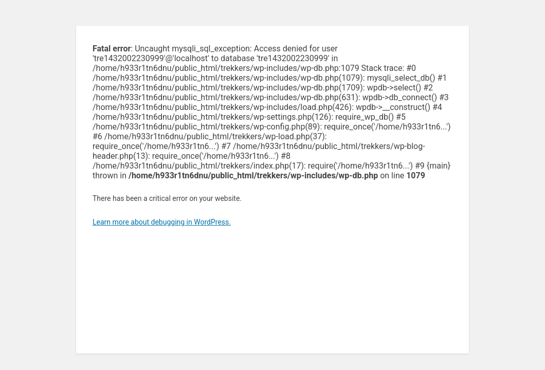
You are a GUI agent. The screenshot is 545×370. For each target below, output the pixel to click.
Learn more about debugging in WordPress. (162, 222)
